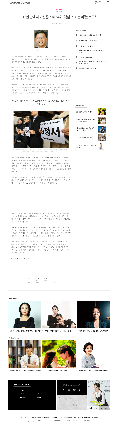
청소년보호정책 (94, 418)
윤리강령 (32, 418)
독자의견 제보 (38, 418)
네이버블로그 (79, 389)
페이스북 (63, 389)
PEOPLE (59, 9)
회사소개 (59, 418)
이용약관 (79, 418)
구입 (106, 408)
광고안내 (27, 418)
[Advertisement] (36, 197)
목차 (95, 408)
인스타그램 (69, 389)
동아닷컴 (55, 418)
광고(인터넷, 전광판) (67, 418)
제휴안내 (74, 418)
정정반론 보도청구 (46, 418)
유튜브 (74, 389)
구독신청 (22, 418)
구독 (101, 408)
